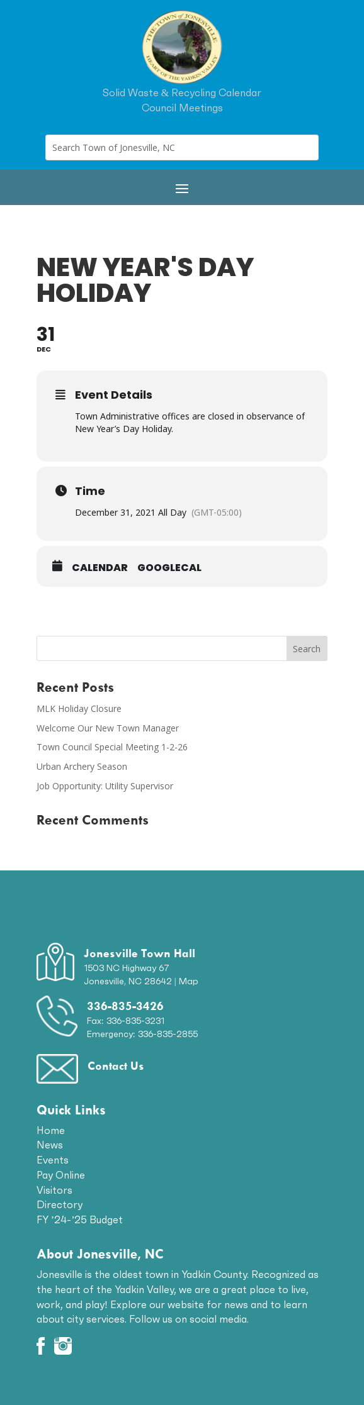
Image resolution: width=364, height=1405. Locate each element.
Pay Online (61, 1175)
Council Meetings (182, 107)
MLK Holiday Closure (79, 708)
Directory (59, 1204)
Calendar (100, 568)
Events (53, 1159)
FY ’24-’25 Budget (80, 1219)
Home (51, 1130)
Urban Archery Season (82, 766)
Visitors (54, 1190)
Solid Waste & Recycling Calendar (182, 92)
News (50, 1144)
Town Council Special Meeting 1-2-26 (112, 747)
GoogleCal (169, 568)
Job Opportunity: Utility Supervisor (105, 786)
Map (188, 981)
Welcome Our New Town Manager (108, 728)
